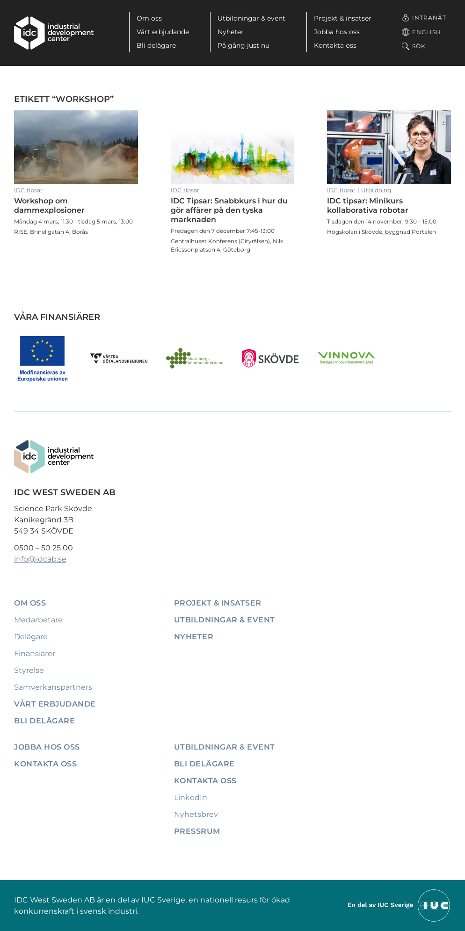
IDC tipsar (28, 190)
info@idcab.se (40, 559)
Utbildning (376, 190)
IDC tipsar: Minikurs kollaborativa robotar (389, 147)
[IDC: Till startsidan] (54, 33)
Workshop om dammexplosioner (76, 147)
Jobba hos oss (337, 32)
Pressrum (197, 831)
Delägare (31, 636)
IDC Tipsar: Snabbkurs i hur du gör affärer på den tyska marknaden (233, 147)
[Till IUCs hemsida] (399, 905)
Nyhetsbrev (196, 814)
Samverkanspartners (53, 687)
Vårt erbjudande (163, 32)
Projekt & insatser (342, 18)
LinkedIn (190, 797)
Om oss (149, 18)
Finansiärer (34, 653)
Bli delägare (156, 45)
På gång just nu (243, 45)
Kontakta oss (335, 45)
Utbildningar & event (251, 18)
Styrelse (29, 670)
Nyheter (231, 32)
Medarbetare (38, 619)
